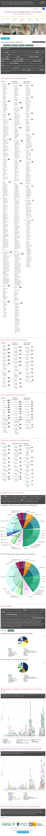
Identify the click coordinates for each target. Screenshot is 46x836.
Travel (4, 405)
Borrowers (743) (29, 45)
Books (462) (21, 45)
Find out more (42, 2)
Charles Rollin (4, 346)
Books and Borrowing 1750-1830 (23, 12)
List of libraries (5, 38)
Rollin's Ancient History (4, 116)
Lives (4, 402)
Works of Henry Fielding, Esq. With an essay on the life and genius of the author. (5, 107)
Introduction (7, 45)
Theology (5, 407)
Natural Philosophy (5, 423)
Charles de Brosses (5, 361)
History (4, 400)
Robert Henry (4, 382)
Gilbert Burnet (4, 378)
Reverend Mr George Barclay (5, 455)
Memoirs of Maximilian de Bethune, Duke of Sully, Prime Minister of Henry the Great (5, 292)
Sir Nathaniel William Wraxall (5, 373)
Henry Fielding (4, 353)
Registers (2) (15, 45)
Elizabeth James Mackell (28, 466)
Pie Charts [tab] (4, 630)
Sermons (28, 424)
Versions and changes (22, 832)
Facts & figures (38, 45)
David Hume (4, 386)
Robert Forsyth (4, 357)
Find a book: (3, 817)
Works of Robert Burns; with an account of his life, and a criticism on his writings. (28, 154)
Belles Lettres (4, 412)
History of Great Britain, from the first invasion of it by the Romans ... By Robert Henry (5, 309)
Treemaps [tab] (11, 630)
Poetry (4, 409)
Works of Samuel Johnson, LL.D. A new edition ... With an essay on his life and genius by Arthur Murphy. (28, 104)
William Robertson (5, 349)
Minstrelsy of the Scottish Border (28, 115)
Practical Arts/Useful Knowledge (5, 419)
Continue (43, 1)
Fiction (4, 415)
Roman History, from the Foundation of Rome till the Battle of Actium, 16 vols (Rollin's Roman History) (5, 91)
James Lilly (5, 476)
